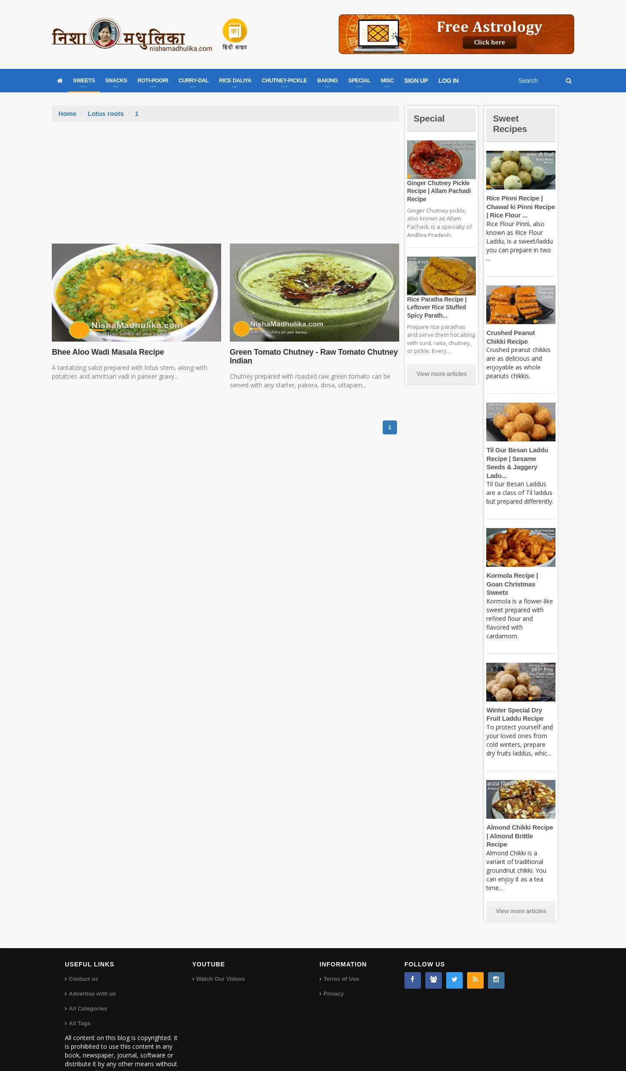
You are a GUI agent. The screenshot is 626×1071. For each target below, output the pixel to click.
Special (430, 118)
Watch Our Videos (220, 953)
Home (67, 113)
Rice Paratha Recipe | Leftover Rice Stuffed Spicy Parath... (436, 307)
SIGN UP (416, 80)
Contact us (83, 953)
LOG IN (448, 80)
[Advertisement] (225, 186)
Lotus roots (106, 113)
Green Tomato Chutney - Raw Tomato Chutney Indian (312, 356)
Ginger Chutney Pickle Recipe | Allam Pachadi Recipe (438, 191)
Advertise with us (92, 968)
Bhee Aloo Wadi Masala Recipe (107, 352)
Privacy (333, 968)
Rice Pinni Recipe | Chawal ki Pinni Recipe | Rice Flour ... (520, 206)
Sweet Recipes (510, 123)
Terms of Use (341, 953)
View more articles (441, 373)
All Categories (88, 982)
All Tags (80, 997)
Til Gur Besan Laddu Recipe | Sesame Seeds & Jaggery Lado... (520, 458)
